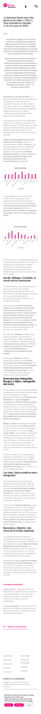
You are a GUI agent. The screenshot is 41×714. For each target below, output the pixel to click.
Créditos (24, 671)
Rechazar (19, 705)
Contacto (7, 672)
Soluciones (8, 656)
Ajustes (29, 705)
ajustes (30, 701)
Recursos (7, 660)
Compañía (7, 664)
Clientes (6, 668)
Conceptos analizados (13, 584)
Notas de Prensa (17, 626)
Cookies (24, 667)
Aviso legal (25, 656)
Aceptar (8, 705)
